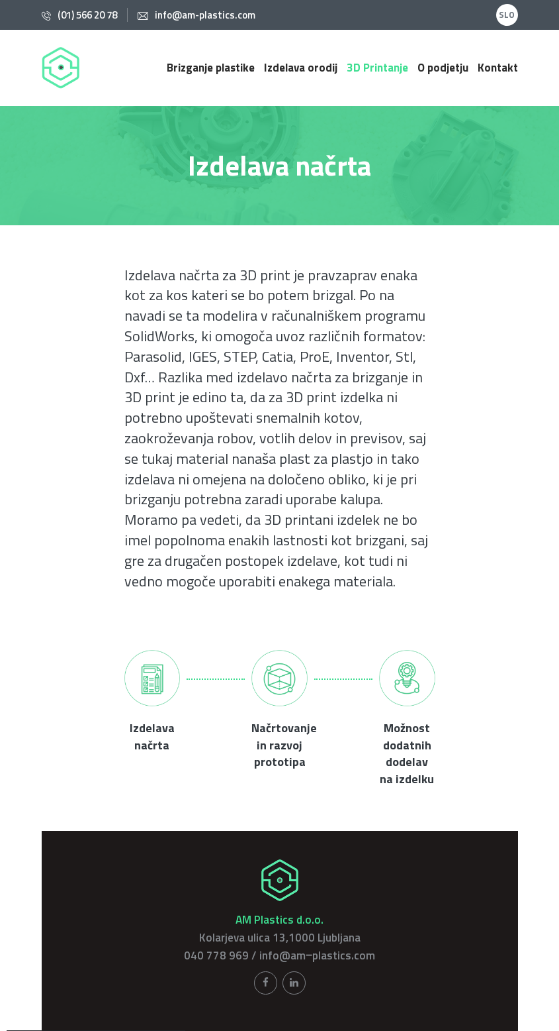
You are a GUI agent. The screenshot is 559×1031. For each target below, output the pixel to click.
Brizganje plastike (211, 68)
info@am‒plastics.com (317, 955)
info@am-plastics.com (205, 15)
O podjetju (442, 68)
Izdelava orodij (300, 68)
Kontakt (498, 68)
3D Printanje (377, 68)
